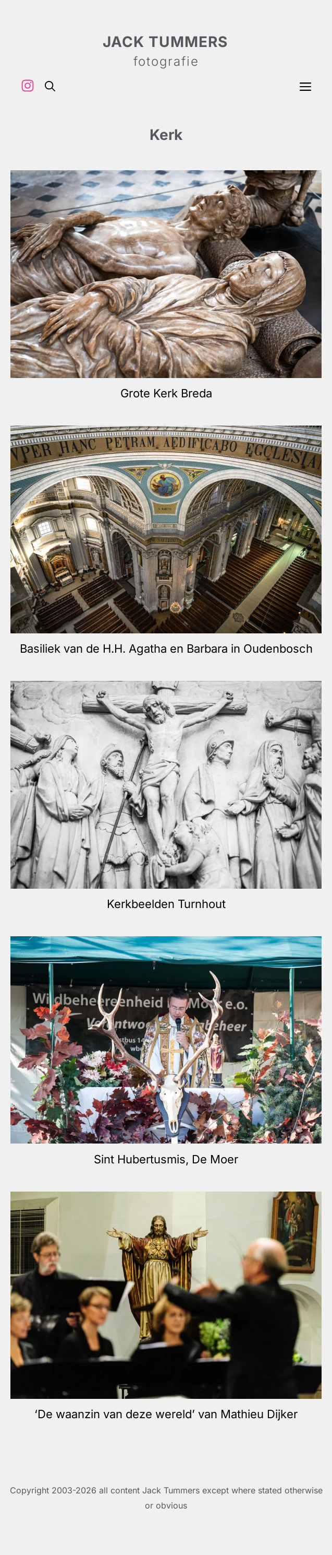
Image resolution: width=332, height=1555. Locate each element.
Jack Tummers (165, 42)
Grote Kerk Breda (166, 393)
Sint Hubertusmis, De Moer (166, 1159)
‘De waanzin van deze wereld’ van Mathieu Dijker (166, 1414)
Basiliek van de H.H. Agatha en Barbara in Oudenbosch (166, 648)
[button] (50, 86)
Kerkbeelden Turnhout (166, 904)
